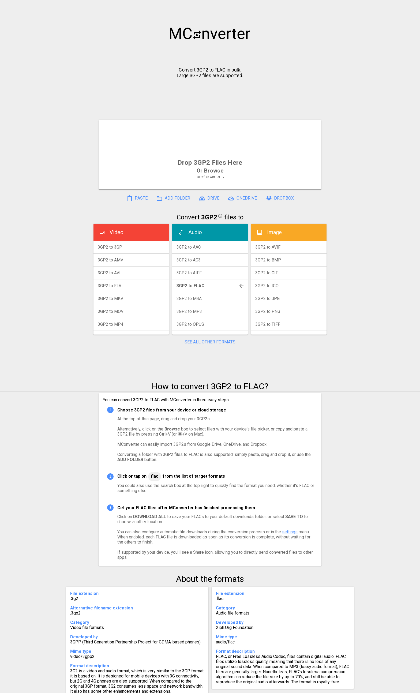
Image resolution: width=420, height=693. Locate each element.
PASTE (137, 198)
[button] (411, 7)
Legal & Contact (293, 686)
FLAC (154, 476)
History (117, 686)
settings (290, 531)
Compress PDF (198, 686)
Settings (142, 686)
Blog (225, 686)
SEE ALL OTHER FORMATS (210, 341)
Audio (195, 232)
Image (274, 232)
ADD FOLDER (173, 198)
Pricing (167, 686)
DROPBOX (279, 198)
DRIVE (209, 198)
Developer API (253, 686)
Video (116, 232)
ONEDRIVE (242, 198)
